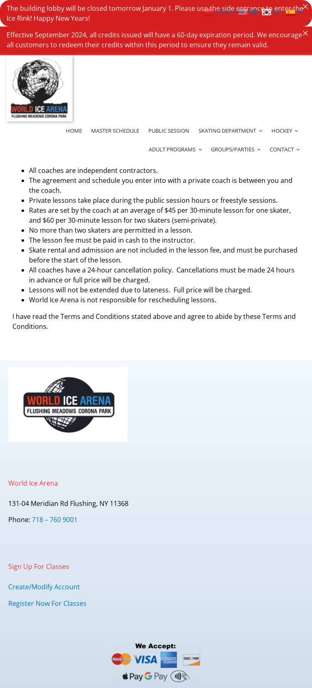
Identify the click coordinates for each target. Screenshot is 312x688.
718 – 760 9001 (54, 499)
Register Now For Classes (47, 582)
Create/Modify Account (44, 566)
